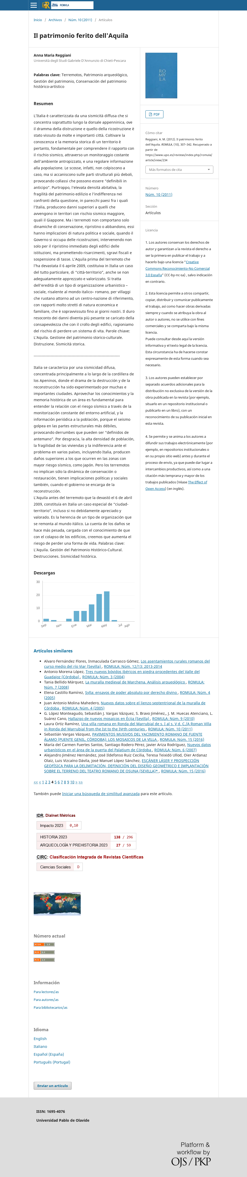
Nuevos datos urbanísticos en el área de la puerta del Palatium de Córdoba (127, 747)
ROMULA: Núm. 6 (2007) (175, 749)
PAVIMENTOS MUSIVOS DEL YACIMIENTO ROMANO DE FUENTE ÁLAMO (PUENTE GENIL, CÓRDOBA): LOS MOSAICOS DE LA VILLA (123, 737)
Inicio (38, 19)
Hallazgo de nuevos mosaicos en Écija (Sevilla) (109, 718)
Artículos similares (53, 651)
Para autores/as (46, 999)
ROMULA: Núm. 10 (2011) (170, 728)
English (40, 1038)
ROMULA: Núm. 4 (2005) (83, 708)
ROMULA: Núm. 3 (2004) (103, 676)
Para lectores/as (46, 991)
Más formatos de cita (165, 169)
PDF (156, 114)
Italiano (40, 1046)
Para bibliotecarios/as (50, 1007)
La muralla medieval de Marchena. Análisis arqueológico (135, 682)
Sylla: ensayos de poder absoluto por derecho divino (131, 692)
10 (72, 781)
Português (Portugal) (52, 1062)
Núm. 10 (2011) (80, 19)
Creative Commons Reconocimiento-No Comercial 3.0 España (177, 268)
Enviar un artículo (52, 1085)
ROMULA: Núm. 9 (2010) (173, 718)
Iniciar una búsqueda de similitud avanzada (101, 793)
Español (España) (49, 1054)
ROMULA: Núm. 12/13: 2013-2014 (133, 666)
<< (36, 781)
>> (81, 781)
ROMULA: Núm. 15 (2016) (182, 739)
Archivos (55, 19)
